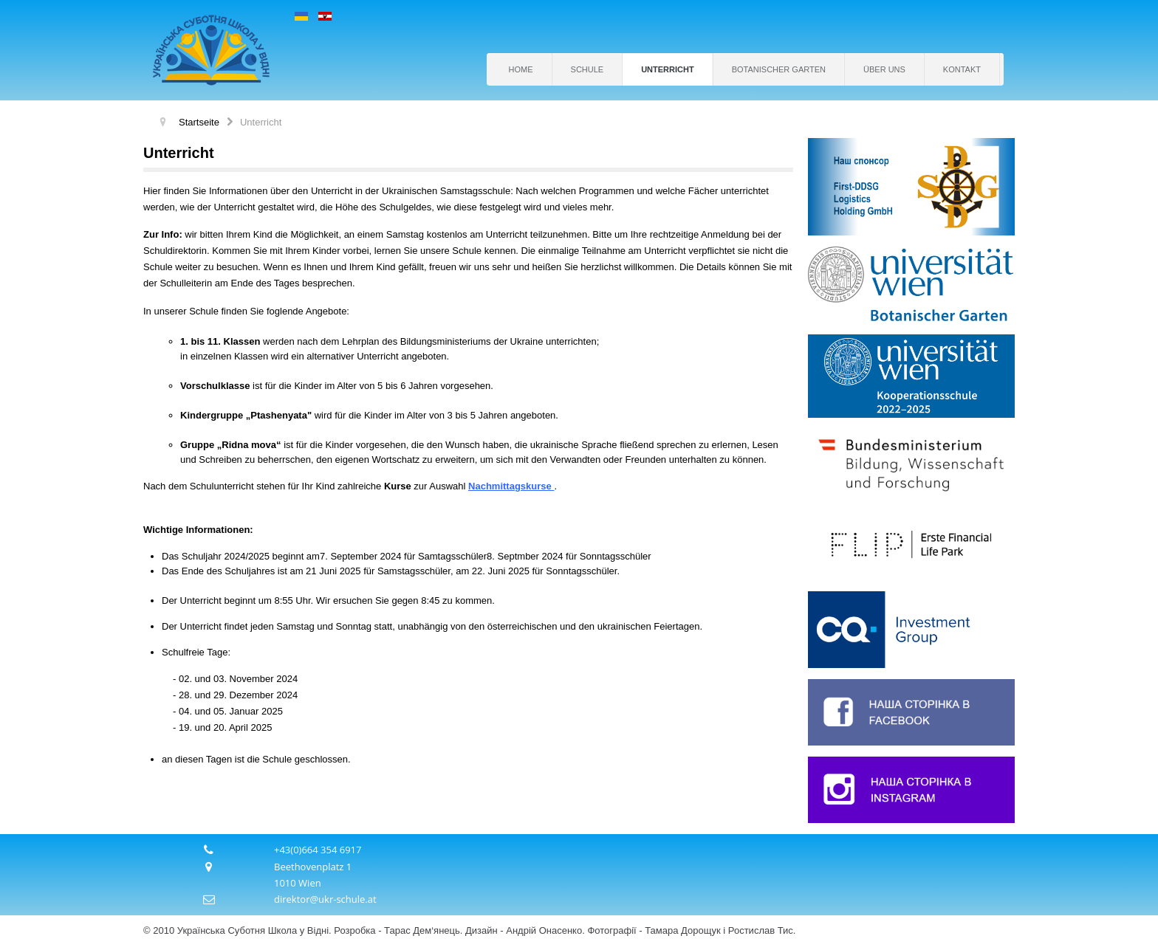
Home (521, 69)
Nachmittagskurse (510, 486)
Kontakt (962, 69)
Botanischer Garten (779, 69)
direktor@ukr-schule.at (325, 899)
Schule (587, 69)
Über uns (884, 69)
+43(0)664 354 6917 (318, 849)
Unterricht (667, 69)
